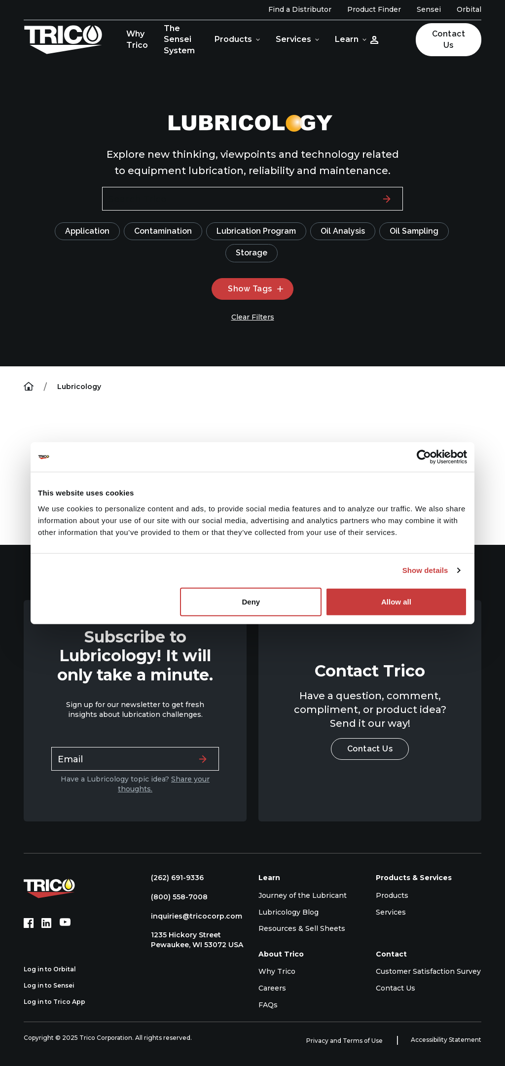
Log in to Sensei (54, 986)
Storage (251, 252)
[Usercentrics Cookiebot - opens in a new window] (424, 457)
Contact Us (448, 39)
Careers (272, 988)
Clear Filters (252, 317)
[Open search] (399, 39)
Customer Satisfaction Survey (428, 971)
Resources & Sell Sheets (301, 928)
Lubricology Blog (288, 912)
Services (293, 39)
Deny (251, 601)
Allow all (396, 601)
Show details (425, 570)
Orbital (469, 9)
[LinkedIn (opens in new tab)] (46, 923)
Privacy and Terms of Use (345, 1040)
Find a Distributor (299, 9)
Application (87, 231)
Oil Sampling (414, 231)
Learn (347, 39)
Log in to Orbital (55, 969)
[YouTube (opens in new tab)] (65, 923)
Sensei (429, 9)
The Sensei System (179, 39)
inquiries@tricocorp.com (191, 916)
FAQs (268, 1004)
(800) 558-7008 (174, 896)
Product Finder (374, 9)
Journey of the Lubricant (302, 895)
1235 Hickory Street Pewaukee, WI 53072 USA (192, 939)
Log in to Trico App (60, 1002)
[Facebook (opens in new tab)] (29, 923)
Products (233, 39)
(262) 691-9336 (172, 877)
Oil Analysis (343, 231)
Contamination (163, 231)
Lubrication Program (256, 231)
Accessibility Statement (446, 1039)
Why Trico (137, 39)
